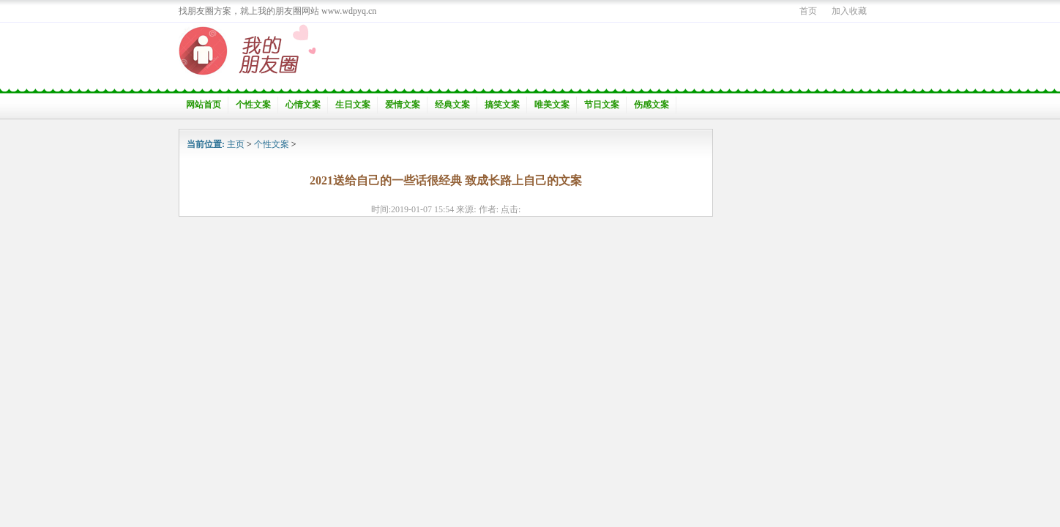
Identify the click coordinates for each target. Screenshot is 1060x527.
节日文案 (601, 105)
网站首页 (203, 105)
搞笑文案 (502, 105)
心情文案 (303, 105)
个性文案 (253, 105)
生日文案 (352, 105)
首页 (808, 11)
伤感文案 (651, 105)
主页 (236, 144)
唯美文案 (552, 105)
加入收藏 (849, 11)
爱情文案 (402, 105)
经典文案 (452, 105)
